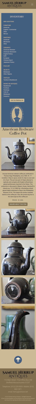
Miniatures (7, 42)
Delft (5, 56)
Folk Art (6, 92)
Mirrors (6, 34)
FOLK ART (7, 66)
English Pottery (8, 54)
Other (5, 31)
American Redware (9, 50)
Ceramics (6, 96)
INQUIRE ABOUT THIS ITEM (18, 204)
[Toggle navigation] (32, 4)
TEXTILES (7, 78)
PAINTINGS (7, 37)
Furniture (6, 88)
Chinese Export (8, 60)
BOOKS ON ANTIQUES (10, 84)
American (6, 27)
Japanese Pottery (9, 62)
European (6, 58)
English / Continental (10, 29)
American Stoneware (10, 52)
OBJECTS (6, 70)
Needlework (7, 86)
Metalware (7, 72)
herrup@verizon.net (20, 392)
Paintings (6, 90)
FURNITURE (7, 25)
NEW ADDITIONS (9, 21)
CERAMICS (7, 47)
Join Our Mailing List (17, 100)
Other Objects (8, 74)
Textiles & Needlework (10, 80)
